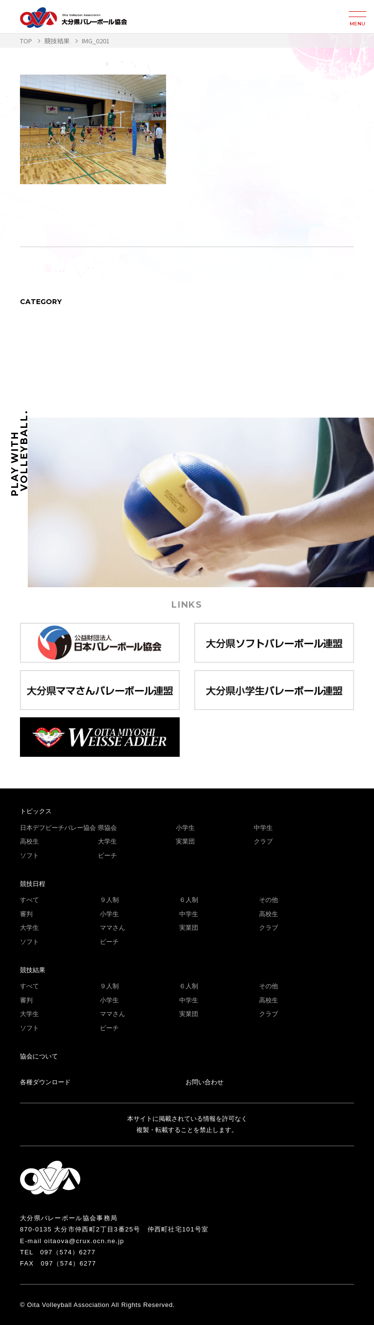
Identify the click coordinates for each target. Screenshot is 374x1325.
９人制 (109, 899)
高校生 (29, 841)
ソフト (29, 855)
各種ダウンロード (45, 1082)
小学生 (185, 827)
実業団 (185, 841)
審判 (26, 914)
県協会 (107, 827)
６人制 (188, 899)
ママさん (112, 927)
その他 (268, 899)
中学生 (263, 827)
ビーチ (107, 855)
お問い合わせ (205, 1082)
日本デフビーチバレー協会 (58, 827)
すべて (29, 899)
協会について (39, 1056)
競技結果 (32, 970)
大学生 (107, 841)
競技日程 (32, 883)
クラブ (263, 841)
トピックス (36, 811)
